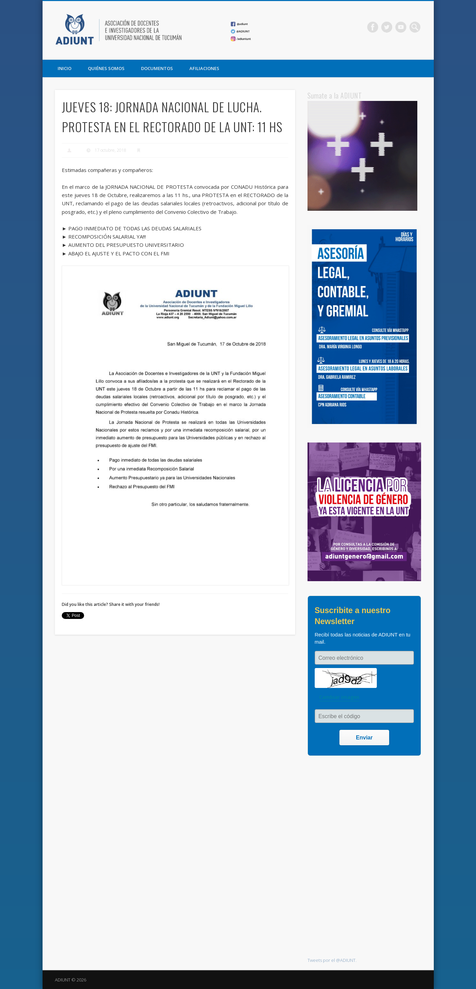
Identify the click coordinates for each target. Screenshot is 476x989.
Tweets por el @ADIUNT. (332, 960)
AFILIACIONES (204, 68)
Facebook (372, 27)
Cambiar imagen (339, 697)
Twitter (386, 27)
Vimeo (400, 27)
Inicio (64, 68)
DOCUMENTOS (157, 68)
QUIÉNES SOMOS (106, 68)
